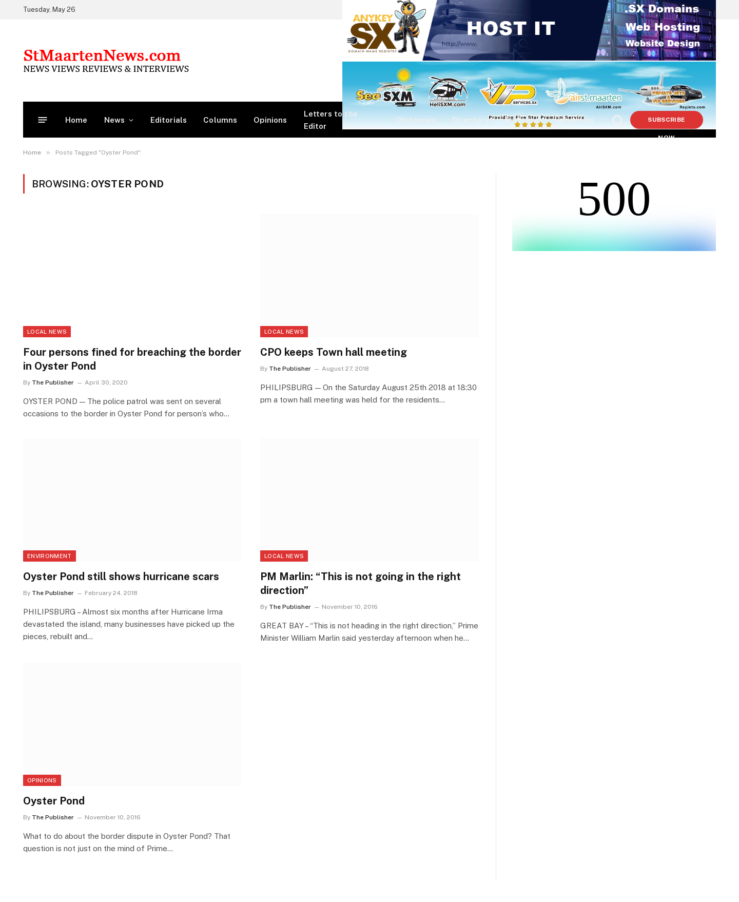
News (114, 120)
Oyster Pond (54, 801)
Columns (220, 120)
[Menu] (42, 119)
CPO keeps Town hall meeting (333, 352)
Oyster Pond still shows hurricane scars (121, 576)
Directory (470, 120)
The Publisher (53, 382)
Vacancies (574, 120)
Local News (47, 332)
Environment (49, 556)
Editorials (168, 120)
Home (76, 120)
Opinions (270, 120)
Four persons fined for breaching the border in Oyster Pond (132, 359)
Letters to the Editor (331, 119)
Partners (521, 120)
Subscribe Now (666, 122)
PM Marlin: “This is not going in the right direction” (360, 583)
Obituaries (416, 120)
